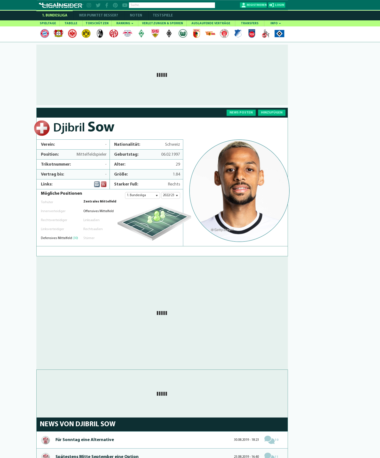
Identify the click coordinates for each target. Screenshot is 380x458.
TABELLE (70, 23)
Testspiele (162, 15)
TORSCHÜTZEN (97, 23)
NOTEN (136, 15)
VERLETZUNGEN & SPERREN (162, 23)
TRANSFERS (250, 23)
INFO (275, 23)
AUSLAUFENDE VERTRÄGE (210, 23)
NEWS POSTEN (241, 112)
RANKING (124, 23)
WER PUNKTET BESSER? (98, 15)
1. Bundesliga (54, 15)
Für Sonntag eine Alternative (84, 440)
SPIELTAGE (48, 23)
